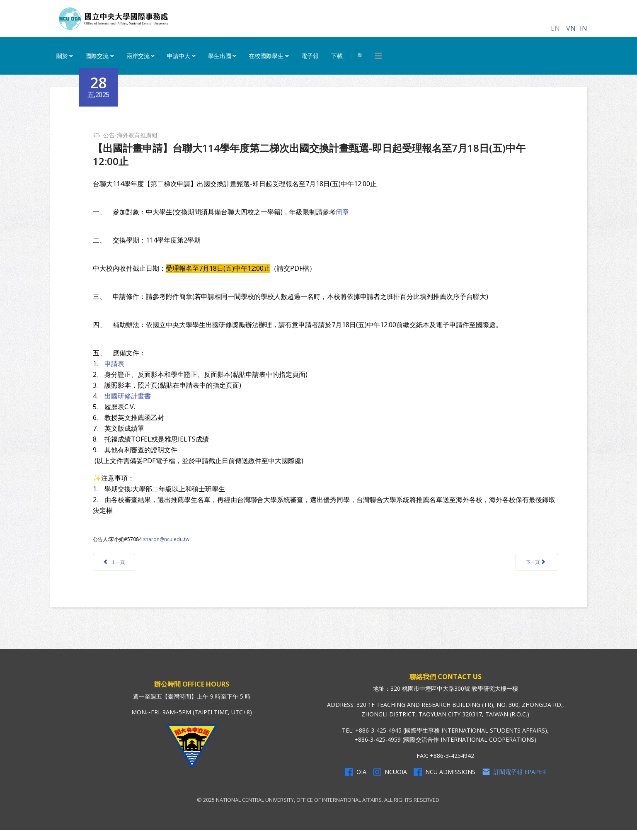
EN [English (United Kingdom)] (555, 28)
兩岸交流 (138, 56)
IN (583, 28)
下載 (337, 56)
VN (571, 28)
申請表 (113, 363)
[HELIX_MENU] (378, 56)
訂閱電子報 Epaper (514, 772)
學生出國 (219, 56)
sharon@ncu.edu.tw (166, 539)
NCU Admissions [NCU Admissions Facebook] (444, 772)
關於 (62, 56)
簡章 (342, 211)
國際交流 (97, 56)
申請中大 (178, 56)
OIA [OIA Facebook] (355, 772)
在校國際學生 (266, 56)
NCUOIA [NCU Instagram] (390, 772)
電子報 (310, 56)
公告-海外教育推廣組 (130, 135)
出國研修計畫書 (127, 395)
